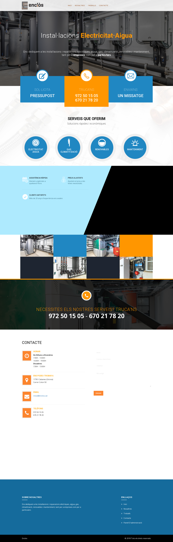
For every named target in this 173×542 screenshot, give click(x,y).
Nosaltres (80, 5)
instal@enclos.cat (40, 396)
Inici (70, 5)
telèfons (38, 408)
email (36, 392)
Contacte (103, 5)
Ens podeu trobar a (43, 376)
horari (36, 351)
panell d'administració (133, 523)
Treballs (92, 5)
